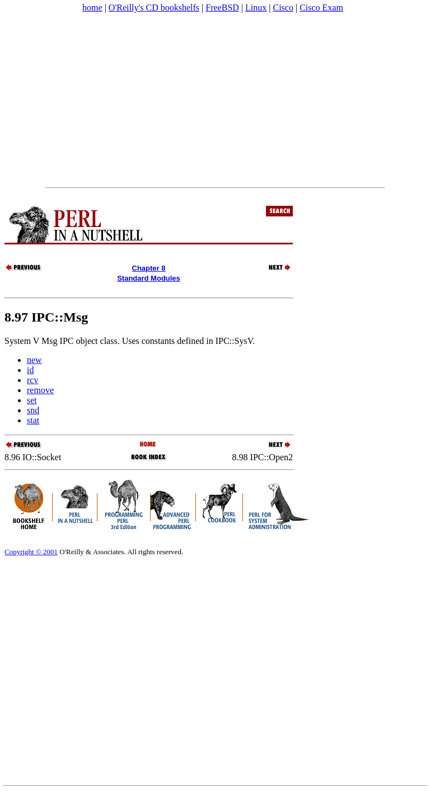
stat (33, 420)
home (92, 7)
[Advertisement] (215, 100)
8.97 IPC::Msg (46, 317)
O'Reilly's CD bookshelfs (154, 7)
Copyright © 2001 (31, 551)
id (30, 370)
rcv (32, 380)
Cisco (283, 7)
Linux (256, 7)
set (32, 400)
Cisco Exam (321, 7)
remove (40, 390)
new (34, 360)
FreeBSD (222, 7)
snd (33, 410)
